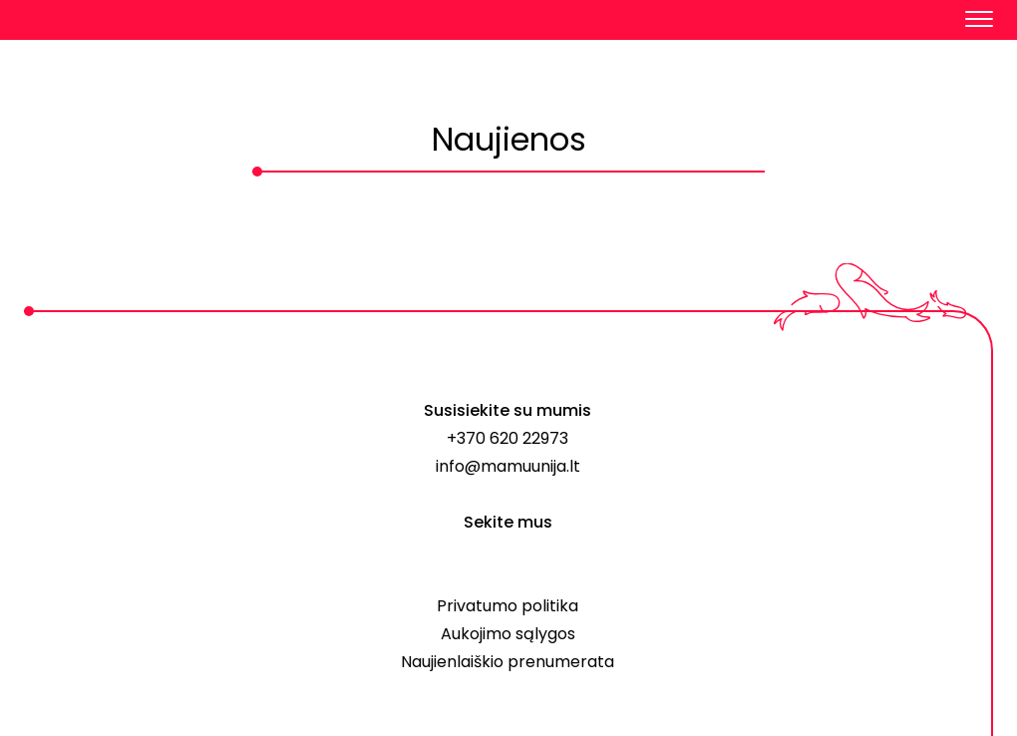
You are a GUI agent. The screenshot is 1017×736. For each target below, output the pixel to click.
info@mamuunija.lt (508, 466)
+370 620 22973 (507, 438)
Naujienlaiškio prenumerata (507, 661)
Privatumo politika (507, 605)
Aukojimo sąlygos (508, 633)
